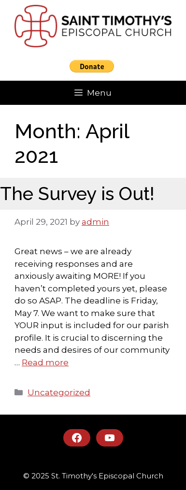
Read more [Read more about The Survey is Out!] (45, 362)
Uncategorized (59, 392)
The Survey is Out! (77, 193)
